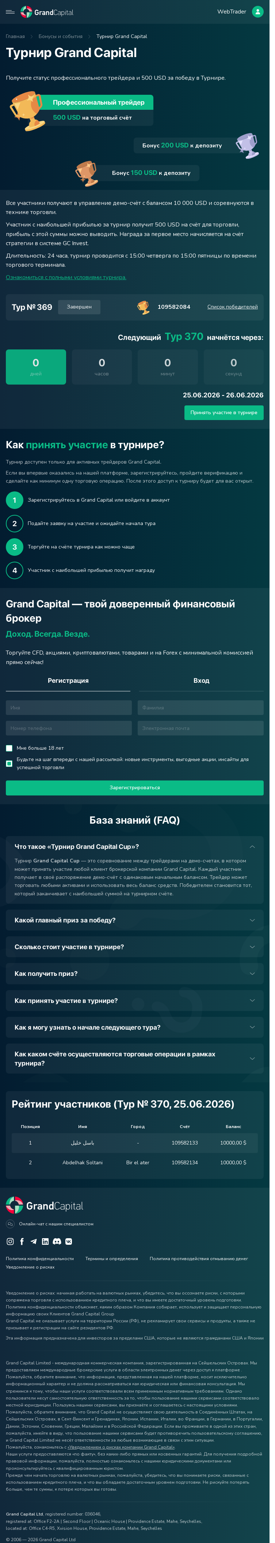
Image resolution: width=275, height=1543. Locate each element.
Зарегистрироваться (135, 787)
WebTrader (231, 11)
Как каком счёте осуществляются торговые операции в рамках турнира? (115, 1058)
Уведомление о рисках (30, 1267)
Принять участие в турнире (224, 412)
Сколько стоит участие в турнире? (69, 947)
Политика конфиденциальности (40, 1259)
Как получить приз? (46, 974)
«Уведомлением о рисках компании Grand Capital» (121, 1447)
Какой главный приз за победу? (65, 920)
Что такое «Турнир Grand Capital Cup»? (77, 846)
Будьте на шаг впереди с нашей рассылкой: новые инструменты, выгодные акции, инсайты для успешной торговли (133, 763)
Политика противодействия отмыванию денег (199, 1259)
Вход (201, 680)
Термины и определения (111, 1259)
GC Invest (75, 243)
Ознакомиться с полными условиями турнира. (69, 277)
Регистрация (68, 680)
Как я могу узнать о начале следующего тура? (88, 1027)
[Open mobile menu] (10, 11)
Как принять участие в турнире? (66, 1000)
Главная (15, 36)
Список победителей (232, 306)
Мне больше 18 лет (40, 748)
